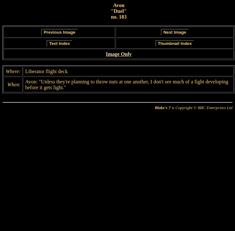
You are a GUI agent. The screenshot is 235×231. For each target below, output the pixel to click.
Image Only (119, 54)
